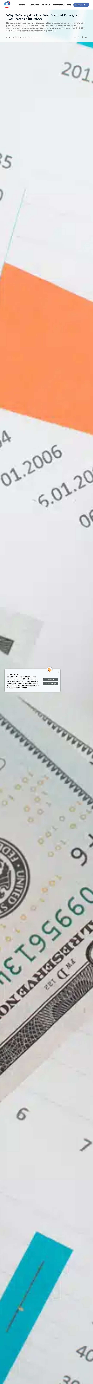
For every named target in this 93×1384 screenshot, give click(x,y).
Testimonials (58, 4)
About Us (46, 4)
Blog (69, 4)
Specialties (34, 4)
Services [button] (21, 4)
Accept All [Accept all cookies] (51, 680)
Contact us (80, 5)
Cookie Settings (51, 684)
